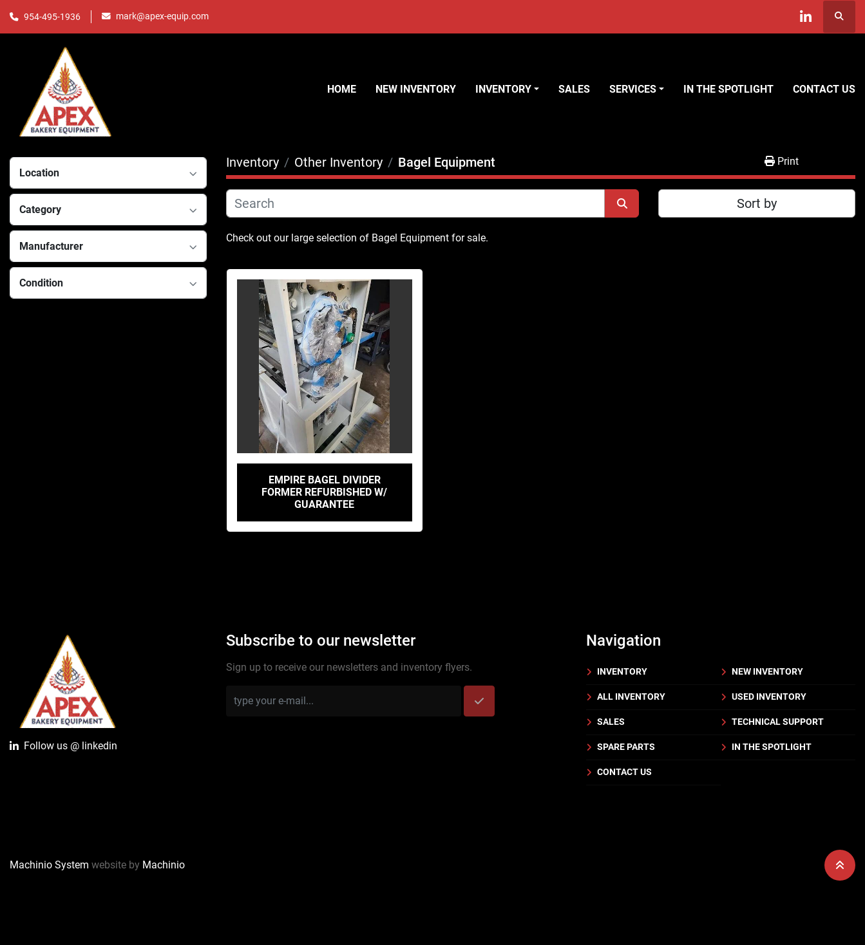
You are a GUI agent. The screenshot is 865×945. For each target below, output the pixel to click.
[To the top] (839, 865)
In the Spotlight (728, 89)
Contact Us (824, 89)
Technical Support (778, 721)
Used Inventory (769, 696)
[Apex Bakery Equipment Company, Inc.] (67, 679)
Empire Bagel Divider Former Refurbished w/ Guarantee (324, 492)
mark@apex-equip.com (162, 16)
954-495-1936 (52, 17)
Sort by (757, 203)
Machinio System (49, 865)
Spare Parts (626, 747)
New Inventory (415, 89)
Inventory (622, 671)
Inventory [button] (503, 89)
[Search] (415, 203)
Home (341, 89)
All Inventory (631, 696)
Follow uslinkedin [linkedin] (63, 746)
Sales (574, 89)
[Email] (344, 701)
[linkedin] (806, 17)
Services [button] (632, 89)
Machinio (163, 865)
